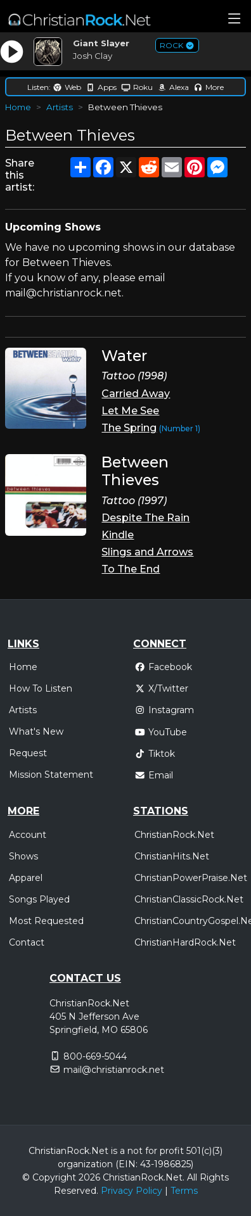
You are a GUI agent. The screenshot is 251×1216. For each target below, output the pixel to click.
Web (67, 87)
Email (153, 775)
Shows (23, 856)
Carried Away (135, 394)
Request (28, 753)
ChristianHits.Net (171, 856)
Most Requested (46, 920)
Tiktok (154, 753)
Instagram (164, 710)
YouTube (160, 732)
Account (27, 834)
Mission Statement (51, 774)
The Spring (129, 428)
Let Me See (130, 411)
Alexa (173, 87)
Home (18, 107)
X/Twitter (161, 688)
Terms (184, 1190)
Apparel (25, 877)
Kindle (117, 535)
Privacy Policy (131, 1190)
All (192, 1177)
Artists (59, 107)
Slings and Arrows (147, 552)
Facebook (163, 666)
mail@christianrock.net (113, 1069)
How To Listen (40, 688)
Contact (26, 942)
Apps (101, 87)
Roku (137, 87)
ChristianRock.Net (174, 834)
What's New (36, 731)
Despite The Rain (145, 518)
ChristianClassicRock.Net (188, 899)
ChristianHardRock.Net (185, 942)
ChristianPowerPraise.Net (190, 877)
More (208, 87)
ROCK (177, 45)
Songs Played (39, 899)
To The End (130, 569)
